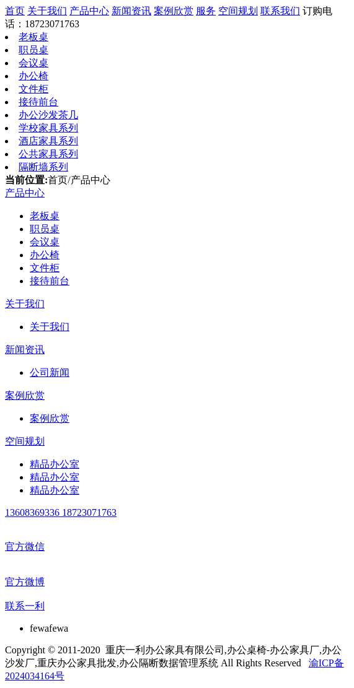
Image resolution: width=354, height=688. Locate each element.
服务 (206, 11)
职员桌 (33, 50)
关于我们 (47, 11)
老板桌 (33, 37)
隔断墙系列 (43, 167)
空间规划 (238, 11)
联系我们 (280, 11)
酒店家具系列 (48, 141)
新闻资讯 (131, 11)
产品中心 (89, 11)
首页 (15, 11)
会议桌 (33, 63)
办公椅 (33, 76)
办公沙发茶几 (48, 115)
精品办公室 (54, 464)
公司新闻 (49, 372)
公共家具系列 (48, 154)
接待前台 (38, 102)
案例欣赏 (173, 11)
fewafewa (49, 628)
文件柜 (33, 89)
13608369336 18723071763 (61, 512)
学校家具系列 (48, 128)
